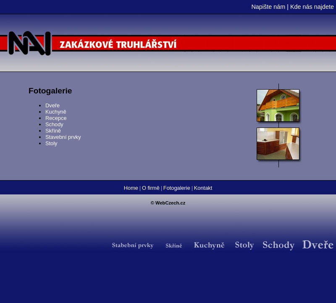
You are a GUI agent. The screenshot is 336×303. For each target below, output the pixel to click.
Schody (54, 124)
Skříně (53, 131)
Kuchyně (55, 112)
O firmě (151, 188)
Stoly (51, 143)
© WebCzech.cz (168, 202)
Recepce (56, 118)
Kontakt (203, 188)
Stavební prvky (63, 137)
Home (131, 188)
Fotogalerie (176, 188)
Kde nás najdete (312, 6)
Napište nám (268, 6)
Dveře (52, 105)
